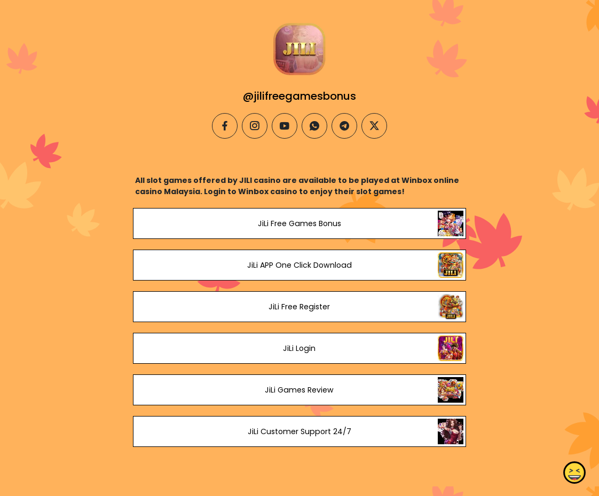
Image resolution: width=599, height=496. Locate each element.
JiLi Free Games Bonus (299, 223)
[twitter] (374, 126)
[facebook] (225, 126)
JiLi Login (299, 348)
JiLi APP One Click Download (299, 265)
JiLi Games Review (299, 390)
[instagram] (254, 126)
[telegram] (344, 126)
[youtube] (284, 126)
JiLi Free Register (299, 306)
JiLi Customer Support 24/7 (299, 431)
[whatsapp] (314, 126)
